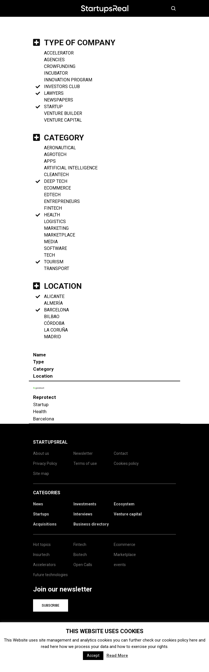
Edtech (52, 194)
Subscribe (50, 605)
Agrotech (55, 154)
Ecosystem (124, 504)
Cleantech (56, 174)
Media (51, 241)
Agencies (54, 59)
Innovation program (68, 79)
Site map (41, 473)
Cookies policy (126, 463)
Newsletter (83, 453)
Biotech (80, 554)
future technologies (50, 574)
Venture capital (128, 514)
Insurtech (41, 554)
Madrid (52, 336)
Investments (84, 504)
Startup (53, 106)
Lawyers (54, 93)
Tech (49, 255)
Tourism (53, 261)
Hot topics (42, 544)
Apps (50, 161)
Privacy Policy (45, 463)
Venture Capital (63, 120)
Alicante (54, 296)
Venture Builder (63, 113)
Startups (41, 514)
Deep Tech (55, 181)
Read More (117, 655)
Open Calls (82, 564)
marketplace (59, 235)
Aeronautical (60, 147)
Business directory (91, 524)
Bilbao (51, 316)
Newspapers (58, 100)
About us (41, 453)
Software (55, 248)
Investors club (62, 86)
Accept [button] (93, 655)
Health (52, 214)
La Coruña (56, 330)
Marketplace (125, 554)
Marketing (56, 228)
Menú (37, 8)
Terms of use (85, 463)
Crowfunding (59, 66)
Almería (53, 303)
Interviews (82, 514)
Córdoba (54, 323)
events (120, 564)
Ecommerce (57, 188)
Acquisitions (45, 524)
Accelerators (44, 564)
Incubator (56, 73)
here (193, 640)
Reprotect (44, 397)
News (38, 504)
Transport (56, 268)
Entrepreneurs (62, 201)
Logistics (55, 221)
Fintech (53, 208)
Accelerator (59, 53)
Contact (121, 453)
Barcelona (56, 310)
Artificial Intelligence (70, 168)
